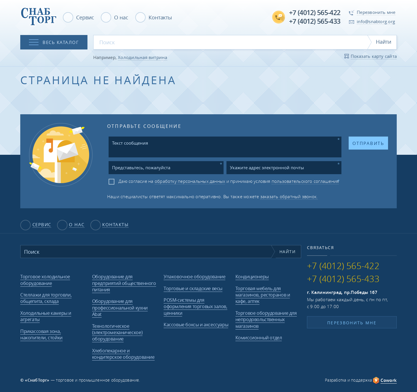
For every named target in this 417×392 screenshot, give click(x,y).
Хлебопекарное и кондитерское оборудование (123, 353)
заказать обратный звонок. (289, 196)
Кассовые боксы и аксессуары (196, 324)
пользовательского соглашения (305, 181)
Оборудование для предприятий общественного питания (124, 283)
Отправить (368, 143)
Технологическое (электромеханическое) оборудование (117, 332)
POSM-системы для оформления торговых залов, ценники (195, 306)
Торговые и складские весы (193, 288)
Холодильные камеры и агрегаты (45, 316)
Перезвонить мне (351, 322)
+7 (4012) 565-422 (314, 12)
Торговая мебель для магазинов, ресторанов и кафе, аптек (262, 295)
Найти (383, 41)
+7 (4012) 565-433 (314, 21)
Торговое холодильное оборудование (45, 279)
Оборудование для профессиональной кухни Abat (120, 307)
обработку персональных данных (190, 181)
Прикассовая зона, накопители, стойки (41, 334)
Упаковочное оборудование (194, 276)
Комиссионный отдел (258, 337)
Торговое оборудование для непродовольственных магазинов (266, 319)
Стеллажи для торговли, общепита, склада (46, 298)
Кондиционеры (252, 276)
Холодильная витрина (142, 57)
